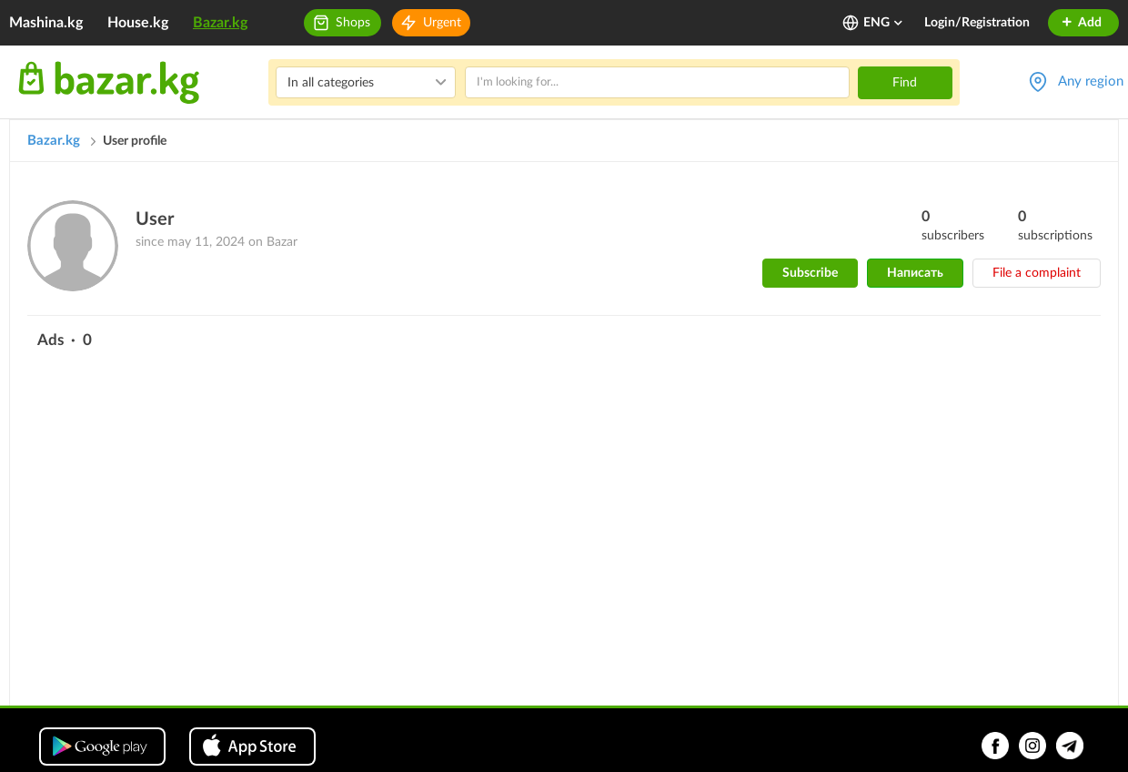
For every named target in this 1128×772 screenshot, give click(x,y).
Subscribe (810, 273)
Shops (353, 22)
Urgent (442, 22)
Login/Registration (977, 22)
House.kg (137, 22)
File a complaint (1036, 273)
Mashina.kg (46, 22)
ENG (883, 22)
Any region (1090, 81)
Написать (915, 273)
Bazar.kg (220, 22)
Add (1081, 22)
